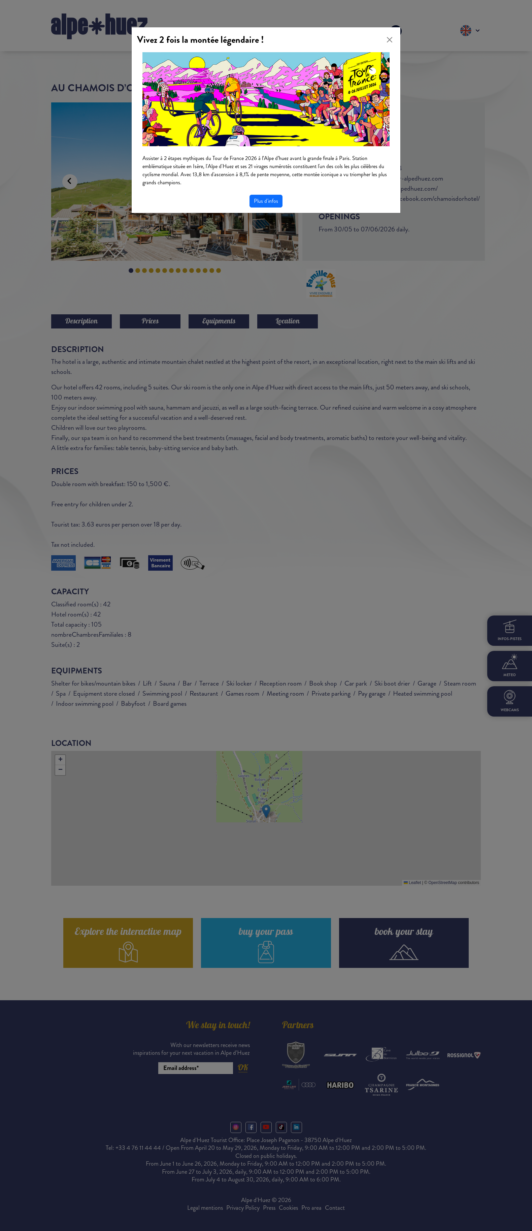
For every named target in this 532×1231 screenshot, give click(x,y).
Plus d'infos (266, 201)
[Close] (389, 39)
